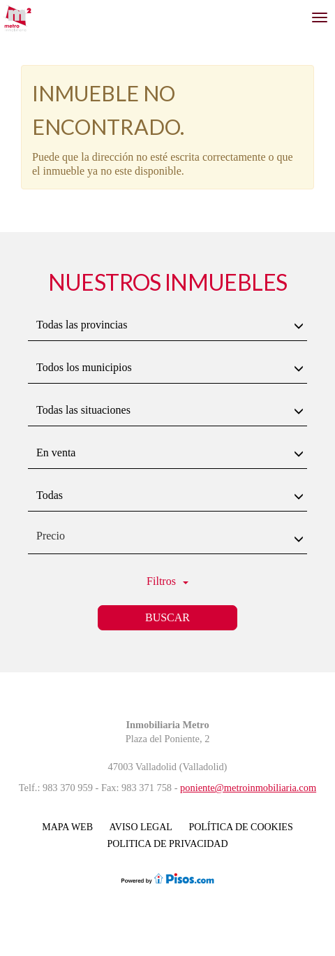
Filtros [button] (167, 581)
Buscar (167, 617)
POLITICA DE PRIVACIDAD (167, 844)
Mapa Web (67, 827)
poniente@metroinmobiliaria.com (248, 787)
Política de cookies (240, 827)
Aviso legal (141, 827)
